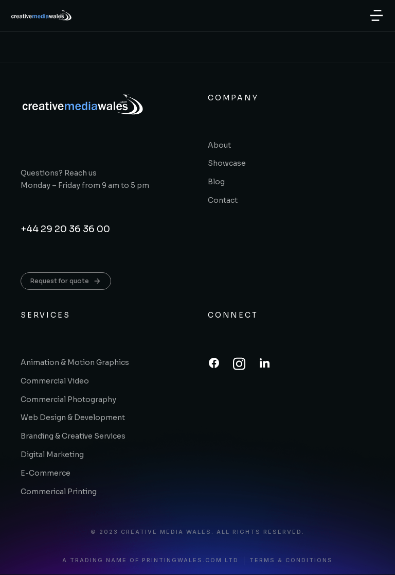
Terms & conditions (291, 560)
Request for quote (65, 281)
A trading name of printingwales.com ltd (150, 560)
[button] (376, 15)
